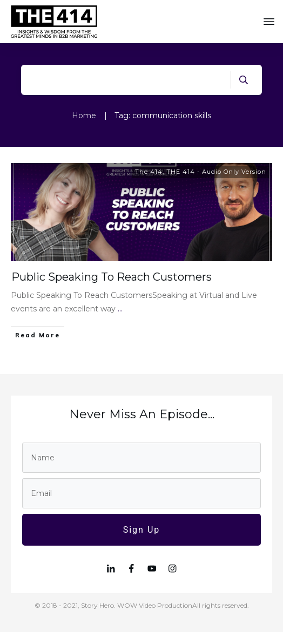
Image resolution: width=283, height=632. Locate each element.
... (120, 309)
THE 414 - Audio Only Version (216, 171)
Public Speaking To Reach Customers (111, 276)
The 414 (149, 171)
